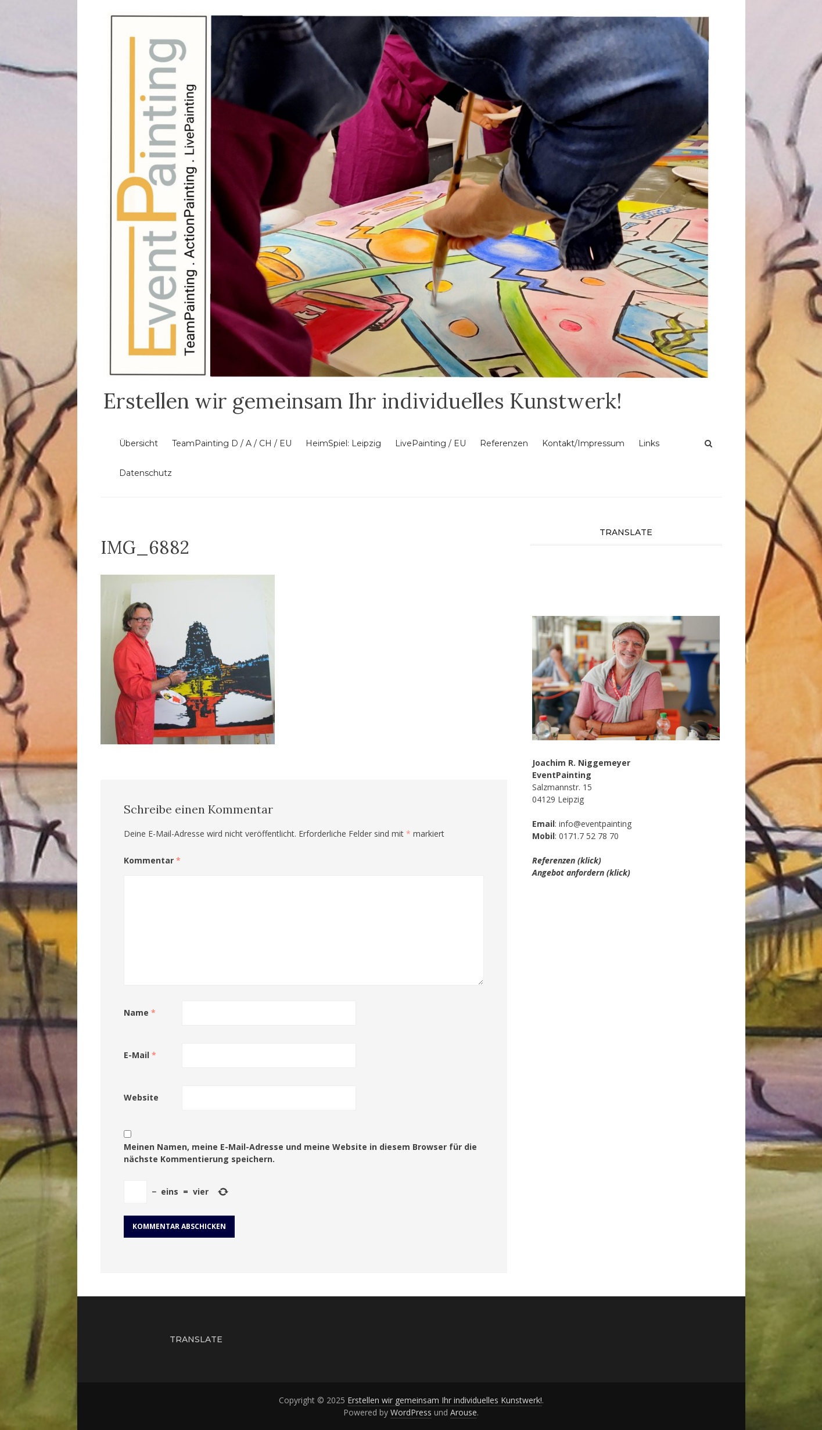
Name (140, 1012)
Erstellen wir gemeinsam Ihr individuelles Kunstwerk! (362, 401)
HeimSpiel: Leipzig (343, 443)
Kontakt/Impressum (583, 443)
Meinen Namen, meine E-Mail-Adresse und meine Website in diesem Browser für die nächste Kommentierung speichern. (300, 1152)
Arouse (463, 1412)
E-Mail (140, 1054)
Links (648, 443)
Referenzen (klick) (566, 860)
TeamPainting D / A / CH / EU (232, 443)
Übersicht (138, 443)
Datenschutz (145, 473)
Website (141, 1097)
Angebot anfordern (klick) (581, 872)
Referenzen (504, 443)
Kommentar (152, 860)
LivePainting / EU (430, 443)
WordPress (411, 1412)
